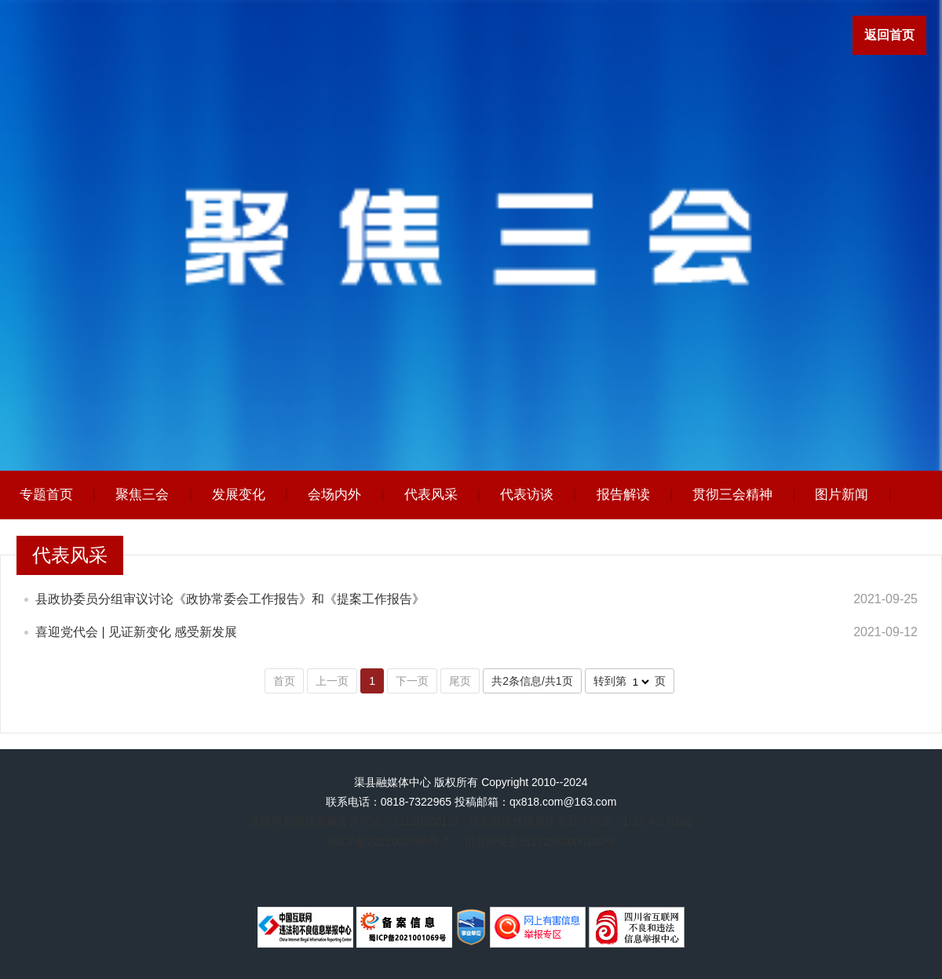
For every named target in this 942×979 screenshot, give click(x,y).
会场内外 (334, 494)
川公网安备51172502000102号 (539, 841)
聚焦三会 (142, 494)
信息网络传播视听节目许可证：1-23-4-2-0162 (580, 821)
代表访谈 (526, 494)
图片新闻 (841, 494)
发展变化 (238, 494)
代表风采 (431, 494)
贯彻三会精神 (732, 494)
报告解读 (623, 494)
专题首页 (46, 494)
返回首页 (889, 35)
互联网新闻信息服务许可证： (355, 821)
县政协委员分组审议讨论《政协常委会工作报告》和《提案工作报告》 (230, 599)
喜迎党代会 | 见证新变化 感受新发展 (136, 632)
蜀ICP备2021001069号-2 (388, 841)
